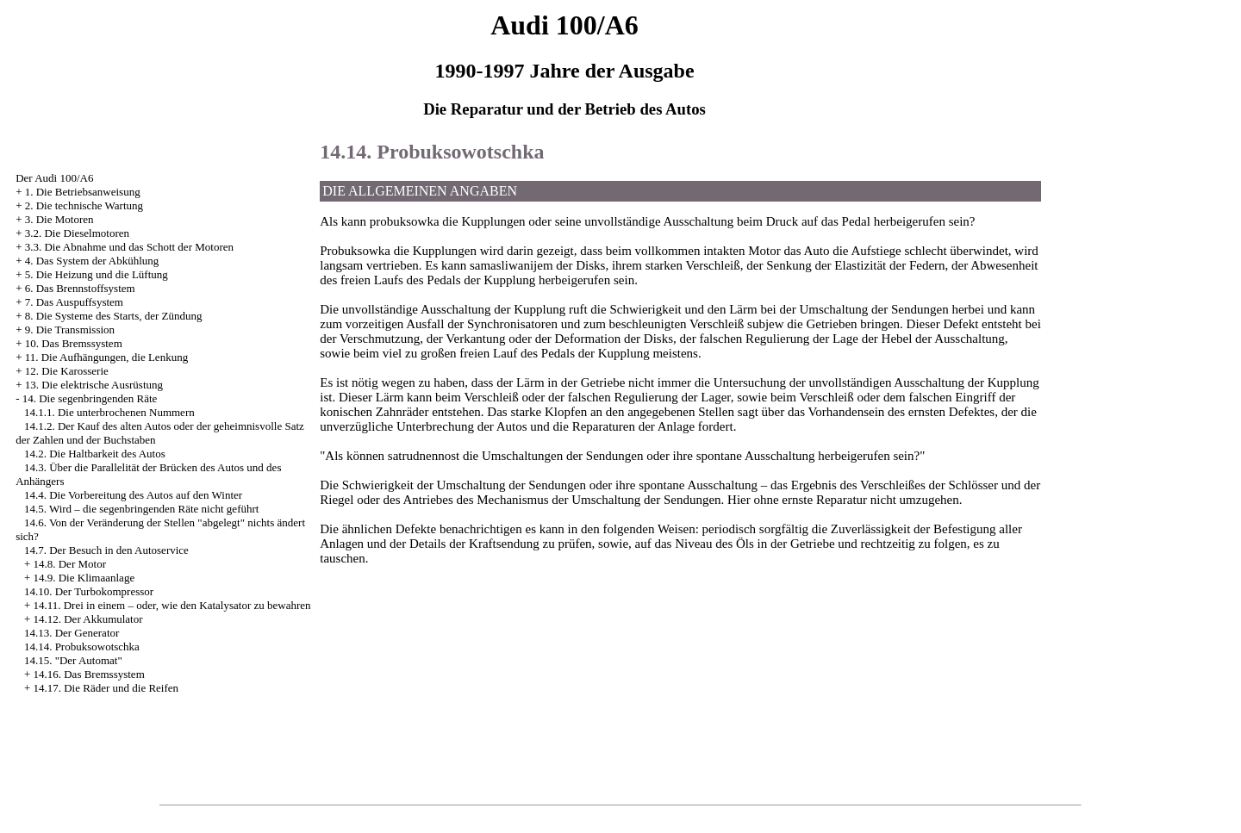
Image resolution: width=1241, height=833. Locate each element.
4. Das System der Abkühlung (92, 260)
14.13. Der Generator (71, 632)
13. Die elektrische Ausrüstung (94, 384)
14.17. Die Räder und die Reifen (105, 687)
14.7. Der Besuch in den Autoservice (106, 550)
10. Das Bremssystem (73, 343)
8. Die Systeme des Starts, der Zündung (114, 315)
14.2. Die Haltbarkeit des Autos (94, 453)
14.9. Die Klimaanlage (83, 577)
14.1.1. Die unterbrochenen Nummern (109, 412)
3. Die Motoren (59, 219)
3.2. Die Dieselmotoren (77, 233)
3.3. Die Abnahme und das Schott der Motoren (129, 246)
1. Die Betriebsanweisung (82, 191)
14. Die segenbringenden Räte (90, 398)
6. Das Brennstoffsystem (80, 288)
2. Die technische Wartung (84, 205)
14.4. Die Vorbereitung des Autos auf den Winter (133, 494)
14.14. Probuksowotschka (82, 646)
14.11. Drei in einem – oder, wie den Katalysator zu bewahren (171, 605)
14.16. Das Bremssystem (88, 674)
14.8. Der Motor (69, 563)
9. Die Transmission (70, 329)
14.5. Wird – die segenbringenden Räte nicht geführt (141, 508)
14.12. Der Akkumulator (87, 618)
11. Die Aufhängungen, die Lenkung (106, 357)
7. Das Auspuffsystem (74, 301)
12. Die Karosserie (67, 370)
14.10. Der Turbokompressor (88, 591)
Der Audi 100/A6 (54, 177)
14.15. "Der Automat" (73, 660)
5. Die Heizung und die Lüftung (96, 274)
